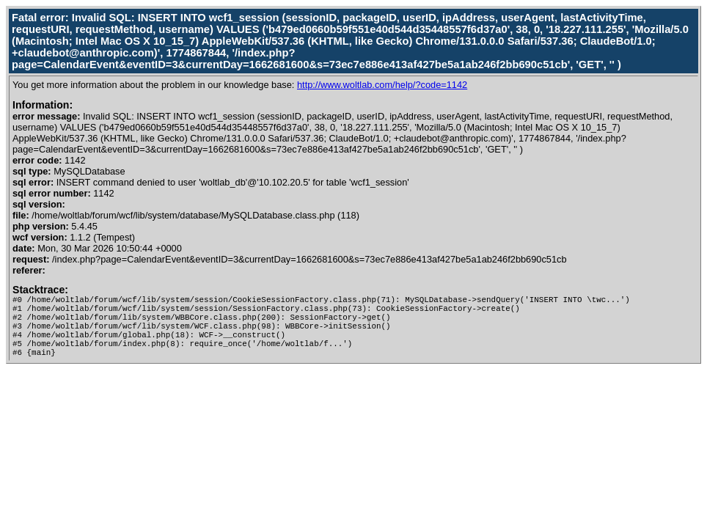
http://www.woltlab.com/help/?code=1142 (382, 84)
